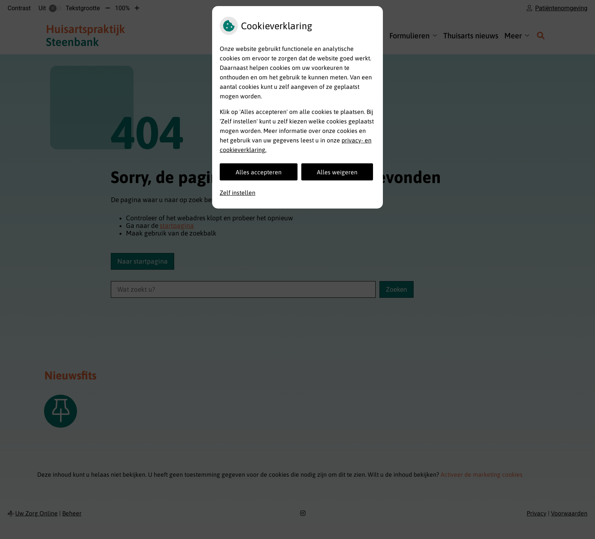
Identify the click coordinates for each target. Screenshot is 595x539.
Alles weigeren (337, 172)
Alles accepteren (259, 172)
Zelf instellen (237, 192)
